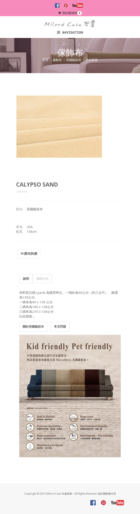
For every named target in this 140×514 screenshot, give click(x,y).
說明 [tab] (26, 279)
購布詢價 (29, 253)
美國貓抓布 (73, 60)
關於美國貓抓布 (33, 326)
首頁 (45, 60)
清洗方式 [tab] (42, 279)
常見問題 (60, 326)
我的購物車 (70, 13)
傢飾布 (57, 60)
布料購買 (92, 60)
